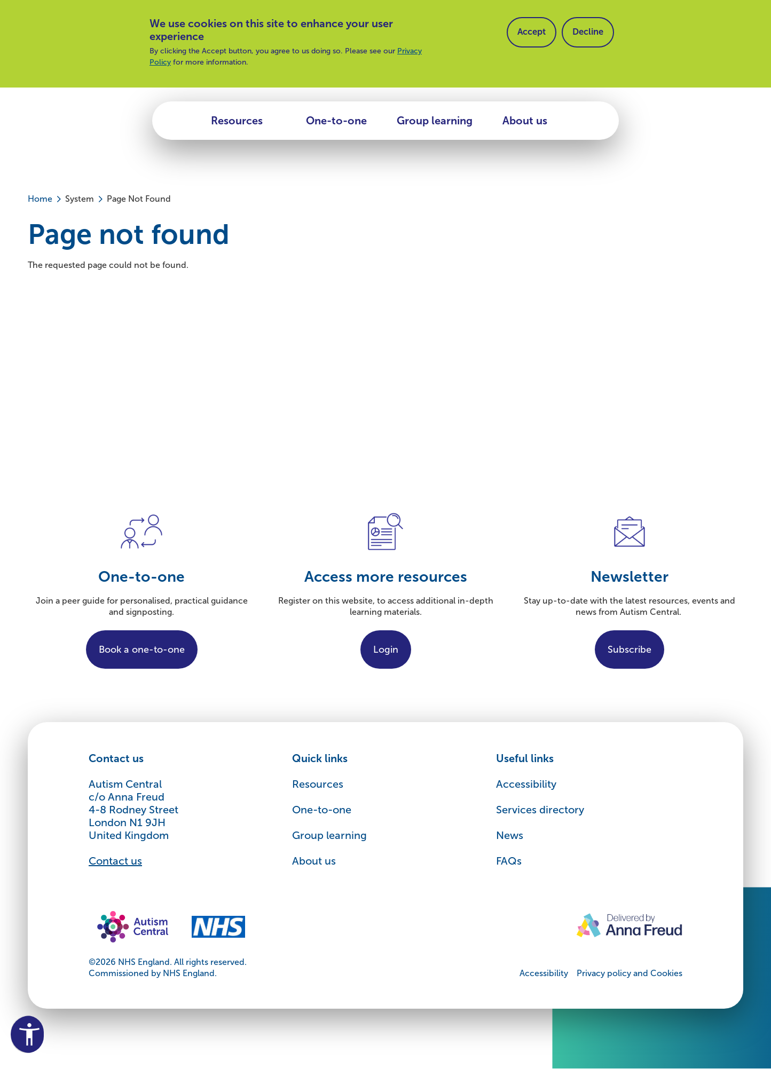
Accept (533, 33)
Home (40, 199)
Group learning (435, 120)
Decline (593, 33)
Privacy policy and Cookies (629, 973)
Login (385, 649)
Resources (237, 120)
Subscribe (629, 649)
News (509, 835)
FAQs (509, 860)
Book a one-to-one (142, 649)
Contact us (115, 860)
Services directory (540, 809)
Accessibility (526, 784)
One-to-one (336, 120)
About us (524, 120)
